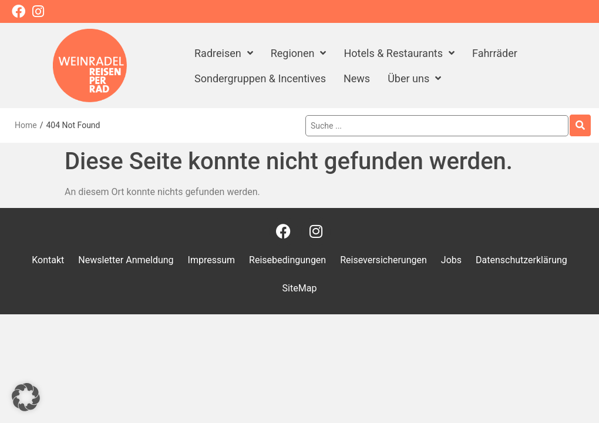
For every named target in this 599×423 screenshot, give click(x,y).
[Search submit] (580, 125)
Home (26, 125)
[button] (26, 397)
